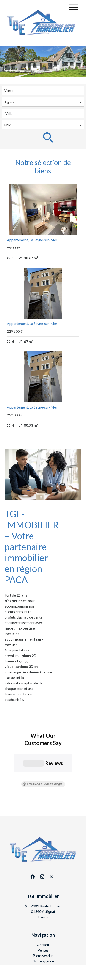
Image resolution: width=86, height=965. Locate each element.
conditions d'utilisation (32, 959)
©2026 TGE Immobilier (27, 925)
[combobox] (43, 90)
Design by (49, 943)
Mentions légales (64, 924)
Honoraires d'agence (45, 931)
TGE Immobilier (43, 839)
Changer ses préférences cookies (45, 937)
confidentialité (73, 955)
